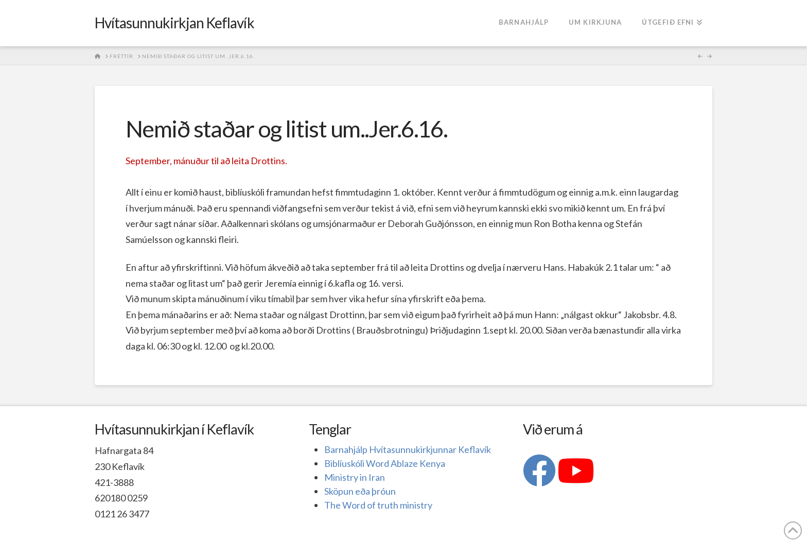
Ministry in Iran (354, 477)
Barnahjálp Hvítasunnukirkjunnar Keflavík (407, 449)
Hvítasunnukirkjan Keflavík (174, 22)
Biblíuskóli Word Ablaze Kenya (384, 463)
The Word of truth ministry (378, 505)
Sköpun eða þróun (360, 491)
